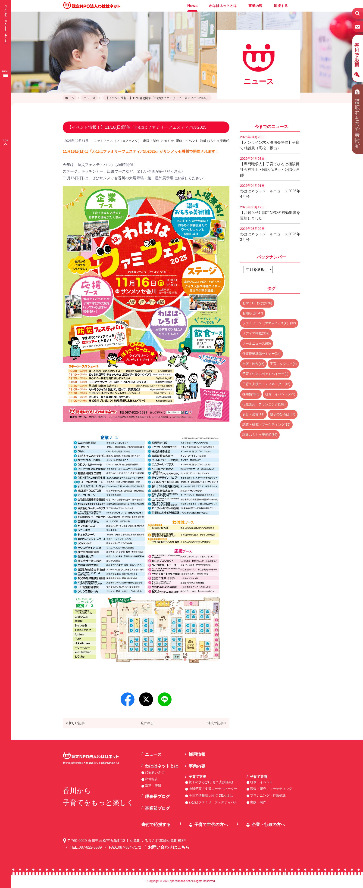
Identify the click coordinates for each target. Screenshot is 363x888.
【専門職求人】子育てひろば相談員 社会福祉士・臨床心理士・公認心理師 (270, 167)
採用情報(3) (250, 394)
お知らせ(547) (252, 313)
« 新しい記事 (75, 723)
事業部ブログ (157, 808)
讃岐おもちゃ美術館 (214, 141)
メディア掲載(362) (255, 333)
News (192, 5)
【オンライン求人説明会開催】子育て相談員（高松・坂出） (269, 142)
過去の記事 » (216, 723)
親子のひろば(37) (282, 414)
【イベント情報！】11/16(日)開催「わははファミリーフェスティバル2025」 (157, 98)
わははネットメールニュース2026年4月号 (270, 191)
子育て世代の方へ (211, 824)
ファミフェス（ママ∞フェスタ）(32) (269, 323)
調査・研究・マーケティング (271, 789)
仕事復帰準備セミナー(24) (261, 353)
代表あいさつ (154, 772)
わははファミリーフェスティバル (213, 802)
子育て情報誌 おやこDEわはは (211, 795)
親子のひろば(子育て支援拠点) (211, 782)
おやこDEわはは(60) (257, 303)
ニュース (89, 98)
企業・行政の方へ (268, 824)
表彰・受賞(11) (253, 414)
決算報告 (151, 779)
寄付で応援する (156, 824)
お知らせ (167, 141)
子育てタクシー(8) (283, 364)
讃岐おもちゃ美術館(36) (259, 434)
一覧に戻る (145, 723)
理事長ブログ (157, 796)
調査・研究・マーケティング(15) (266, 424)
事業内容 (255, 6)
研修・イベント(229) (280, 394)
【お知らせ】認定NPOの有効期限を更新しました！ (270, 212)
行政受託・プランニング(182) (264, 404)
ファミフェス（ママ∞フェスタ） (117, 141)
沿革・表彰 (153, 785)
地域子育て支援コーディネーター (213, 789)
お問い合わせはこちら (169, 847)
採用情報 (197, 754)
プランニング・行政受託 (268, 795)
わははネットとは (223, 6)
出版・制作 (151, 141)
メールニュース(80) (256, 343)
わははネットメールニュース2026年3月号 (270, 234)
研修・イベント (187, 141)
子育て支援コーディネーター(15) (266, 384)
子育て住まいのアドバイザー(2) (265, 374)
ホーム (69, 98)
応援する (281, 6)
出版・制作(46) (253, 364)
